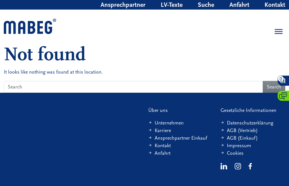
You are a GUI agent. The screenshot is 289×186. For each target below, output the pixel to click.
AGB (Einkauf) (242, 138)
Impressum (239, 145)
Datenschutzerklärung (250, 123)
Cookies (235, 153)
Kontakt (274, 5)
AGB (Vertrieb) (242, 130)
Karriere (163, 130)
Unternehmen (169, 123)
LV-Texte (172, 5)
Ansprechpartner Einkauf (181, 138)
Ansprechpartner (123, 5)
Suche (206, 5)
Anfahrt (239, 5)
